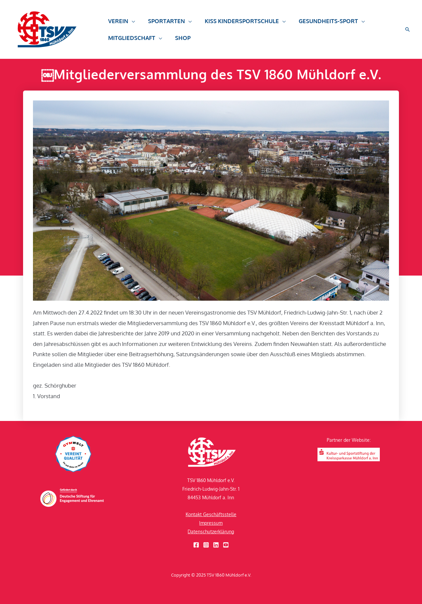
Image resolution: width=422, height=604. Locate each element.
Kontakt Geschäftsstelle (211, 514)
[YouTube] (226, 545)
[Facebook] (196, 545)
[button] (407, 29)
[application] (130, 23)
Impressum (211, 523)
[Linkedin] (216, 545)
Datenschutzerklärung (211, 531)
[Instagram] (206, 545)
